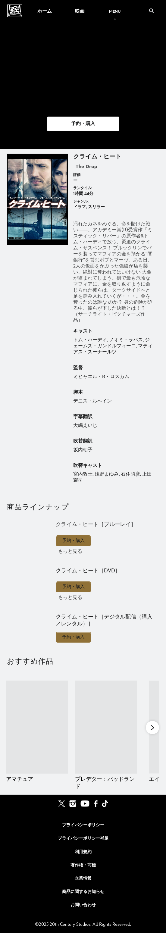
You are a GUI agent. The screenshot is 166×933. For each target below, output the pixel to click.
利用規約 (83, 851)
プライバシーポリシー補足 (83, 838)
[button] (83, 124)
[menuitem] (44, 10)
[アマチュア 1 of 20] (37, 727)
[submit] (151, 11)
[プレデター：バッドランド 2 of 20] (106, 727)
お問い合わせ (83, 904)
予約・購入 (73, 540)
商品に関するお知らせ (83, 891)
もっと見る (70, 551)
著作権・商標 (83, 865)
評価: (77, 175)
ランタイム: (82, 188)
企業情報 (83, 878)
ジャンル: (81, 201)
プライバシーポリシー (83, 825)
